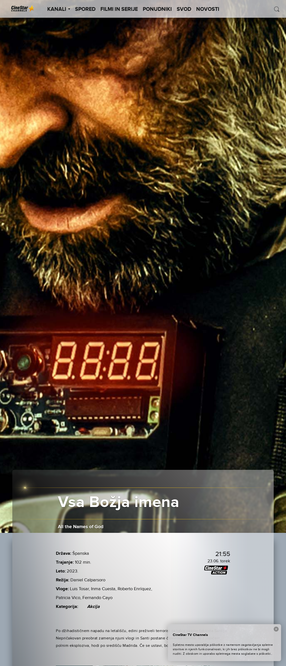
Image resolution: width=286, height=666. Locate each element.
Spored (85, 9)
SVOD (184, 9)
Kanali (58, 9)
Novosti (207, 9)
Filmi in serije (119, 9)
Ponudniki (157, 9)
